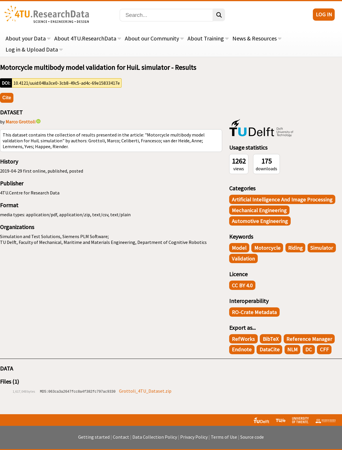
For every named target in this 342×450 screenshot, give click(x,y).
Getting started (94, 437)
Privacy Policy (194, 437)
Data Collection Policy (154, 437)
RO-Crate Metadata (254, 312)
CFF (324, 349)
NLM (292, 349)
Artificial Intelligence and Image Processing (282, 199)
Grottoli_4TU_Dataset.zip (145, 391)
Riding (295, 248)
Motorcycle (267, 248)
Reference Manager (309, 339)
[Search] (166, 15)
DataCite (269, 349)
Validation (243, 258)
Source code (252, 437)
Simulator (321, 248)
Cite (6, 97)
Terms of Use (224, 437)
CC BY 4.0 (242, 285)
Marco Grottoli (20, 122)
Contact (121, 437)
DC (308, 349)
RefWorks (243, 339)
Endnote (242, 349)
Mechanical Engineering (259, 210)
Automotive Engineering (260, 221)
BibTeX (271, 339)
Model (239, 248)
